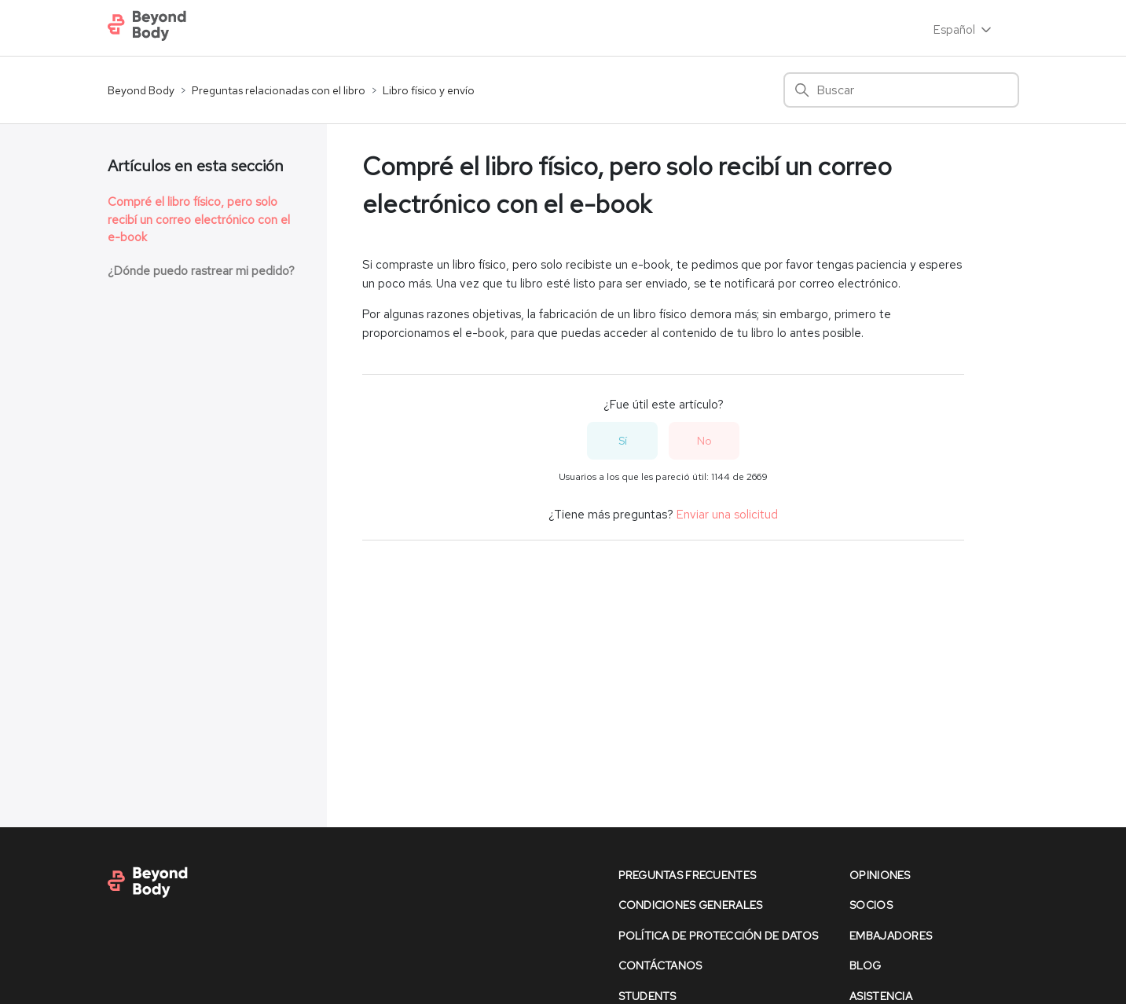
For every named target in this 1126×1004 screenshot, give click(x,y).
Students (647, 996)
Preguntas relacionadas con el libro (278, 90)
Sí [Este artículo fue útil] (622, 441)
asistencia (880, 996)
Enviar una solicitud (727, 514)
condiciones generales (690, 905)
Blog (865, 965)
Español (963, 30)
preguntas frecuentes (687, 875)
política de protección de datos (718, 936)
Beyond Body (141, 90)
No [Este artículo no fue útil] (704, 441)
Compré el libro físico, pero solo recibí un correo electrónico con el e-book (199, 219)
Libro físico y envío (429, 90)
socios (871, 905)
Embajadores (890, 936)
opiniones (880, 875)
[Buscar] (901, 90)
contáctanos (660, 965)
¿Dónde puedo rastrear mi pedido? (201, 271)
